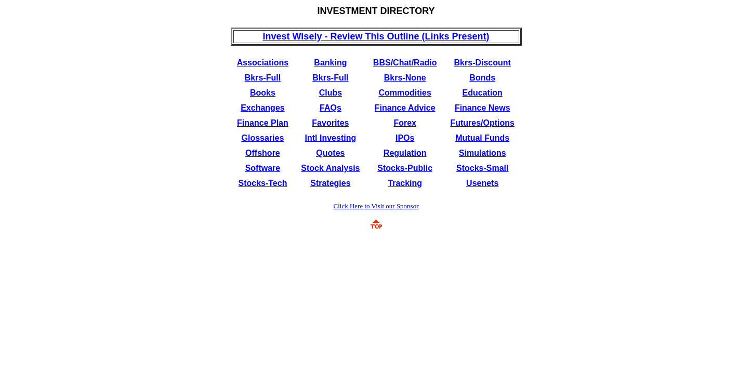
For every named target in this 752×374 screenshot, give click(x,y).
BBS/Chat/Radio (405, 62)
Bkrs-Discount (482, 62)
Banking (330, 62)
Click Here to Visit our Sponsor (376, 206)
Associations (263, 62)
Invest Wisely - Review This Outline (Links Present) (376, 36)
